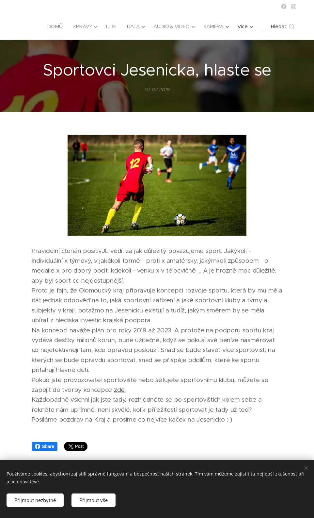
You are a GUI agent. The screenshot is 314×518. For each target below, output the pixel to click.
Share (44, 446)
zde (119, 389)
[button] (283, 26)
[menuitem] (53, 26)
